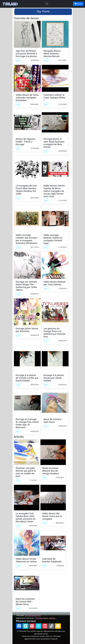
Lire (18, 60)
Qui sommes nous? (33, 615)
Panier (78, 4)
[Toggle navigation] (47, 4)
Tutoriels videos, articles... (45, 618)
